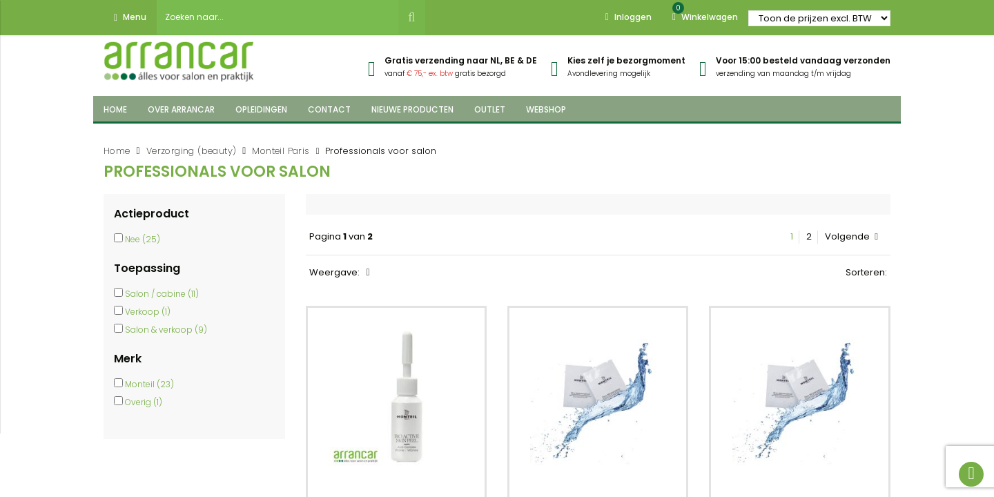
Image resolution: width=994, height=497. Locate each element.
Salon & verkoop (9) (166, 329)
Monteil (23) (149, 384)
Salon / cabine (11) (162, 294)
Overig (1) (143, 402)
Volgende (851, 237)
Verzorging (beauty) (191, 150)
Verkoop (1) (147, 312)
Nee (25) (142, 239)
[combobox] (277, 17)
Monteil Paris (280, 150)
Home (117, 150)
